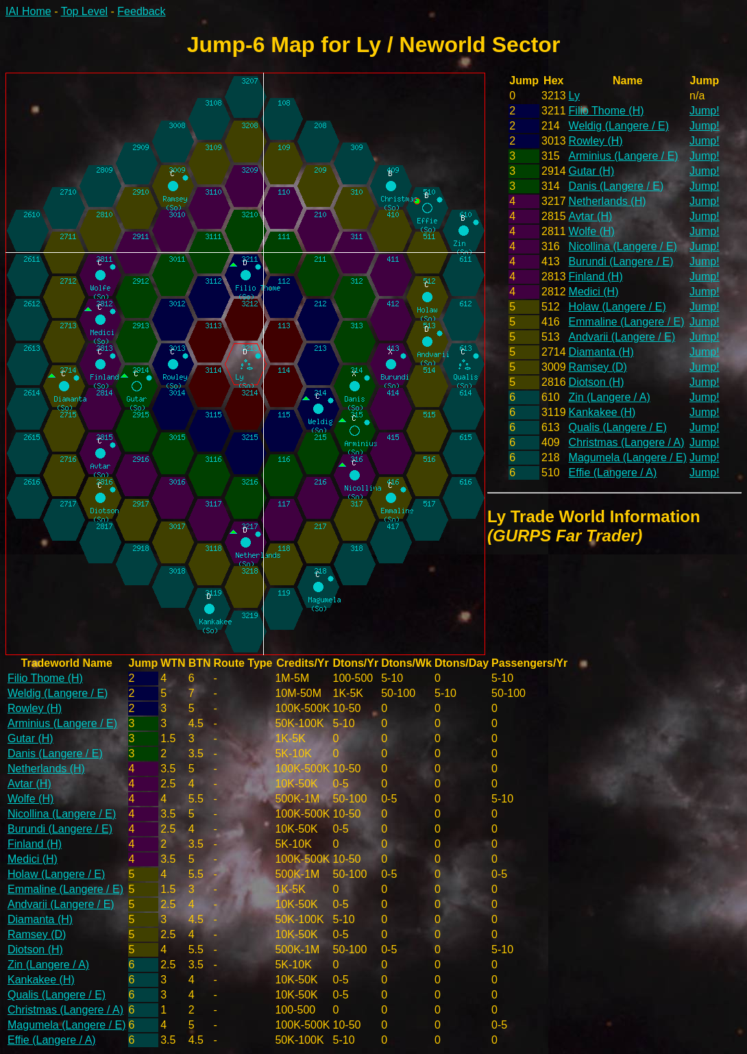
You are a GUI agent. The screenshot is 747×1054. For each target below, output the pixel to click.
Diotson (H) (596, 382)
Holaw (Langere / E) (617, 306)
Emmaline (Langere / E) (627, 322)
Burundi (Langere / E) (621, 261)
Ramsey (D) (598, 367)
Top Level (84, 11)
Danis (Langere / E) (616, 186)
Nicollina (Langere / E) (623, 246)
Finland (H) (596, 276)
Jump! (704, 111)
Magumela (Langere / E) (628, 457)
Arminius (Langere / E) (623, 156)
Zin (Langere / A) (609, 397)
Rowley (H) (596, 141)
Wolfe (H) (592, 231)
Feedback (141, 11)
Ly (574, 95)
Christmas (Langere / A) (627, 442)
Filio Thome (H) (606, 111)
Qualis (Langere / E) (618, 427)
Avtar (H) (591, 216)
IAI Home (28, 11)
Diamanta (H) (601, 352)
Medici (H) (594, 291)
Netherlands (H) (607, 201)
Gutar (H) (592, 171)
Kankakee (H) (602, 412)
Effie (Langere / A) (613, 472)
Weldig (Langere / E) (619, 126)
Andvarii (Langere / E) (622, 337)
